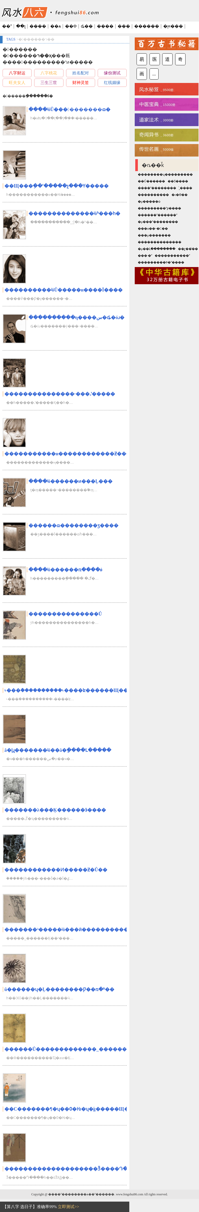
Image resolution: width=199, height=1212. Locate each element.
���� (38, 26)
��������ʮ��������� (165, 174)
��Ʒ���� (178, 181)
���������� (153, 195)
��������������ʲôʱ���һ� (74, 213)
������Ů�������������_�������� (70, 1049)
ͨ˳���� (185, 188)
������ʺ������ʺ (157, 215)
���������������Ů (65, 614)
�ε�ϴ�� (180, 195)
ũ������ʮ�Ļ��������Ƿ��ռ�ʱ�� (59, 989)
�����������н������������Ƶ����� (72, 453)
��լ (20, 26)
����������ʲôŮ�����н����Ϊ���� (63, 290)
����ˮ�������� (157, 188)
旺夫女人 (17, 82)
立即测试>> (68, 1206)
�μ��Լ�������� (156, 249)
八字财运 (17, 73)
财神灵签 (80, 82)
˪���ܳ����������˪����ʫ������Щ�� (66, 690)
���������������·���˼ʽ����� (59, 394)
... (154, 73)
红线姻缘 (112, 82)
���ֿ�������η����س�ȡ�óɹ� (76, 317)
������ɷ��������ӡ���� (73, 525)
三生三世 (48, 82)
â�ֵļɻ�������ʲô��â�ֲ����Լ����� (57, 750)
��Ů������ (151, 181)
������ (146, 26)
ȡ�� (87, 26)
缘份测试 (112, 73)
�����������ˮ (172, 255)
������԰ (169, 228)
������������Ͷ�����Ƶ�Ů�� (55, 869)
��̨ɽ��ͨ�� (188, 249)
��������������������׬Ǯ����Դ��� (70, 1168)
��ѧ (55, 26)
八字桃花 (48, 73)
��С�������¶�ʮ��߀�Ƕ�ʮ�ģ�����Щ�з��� (74, 1109)
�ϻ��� (173, 26)
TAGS (10, 39)
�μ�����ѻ (149, 201)
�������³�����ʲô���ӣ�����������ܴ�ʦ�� (77, 929)
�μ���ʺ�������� (158, 222)
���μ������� (154, 235)
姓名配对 (80, 73)
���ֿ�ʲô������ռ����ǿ (65, 569)
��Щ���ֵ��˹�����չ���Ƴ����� (56, 186)
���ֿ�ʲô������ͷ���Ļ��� (70, 481)
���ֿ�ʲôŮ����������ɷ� (69, 109)
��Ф (71, 26)
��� (124, 26)
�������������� (159, 242)
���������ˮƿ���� (159, 208)
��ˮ (7, 26)
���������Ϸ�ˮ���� (161, 262)
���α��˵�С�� (153, 228)
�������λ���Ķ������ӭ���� (55, 810)
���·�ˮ (145, 255)
